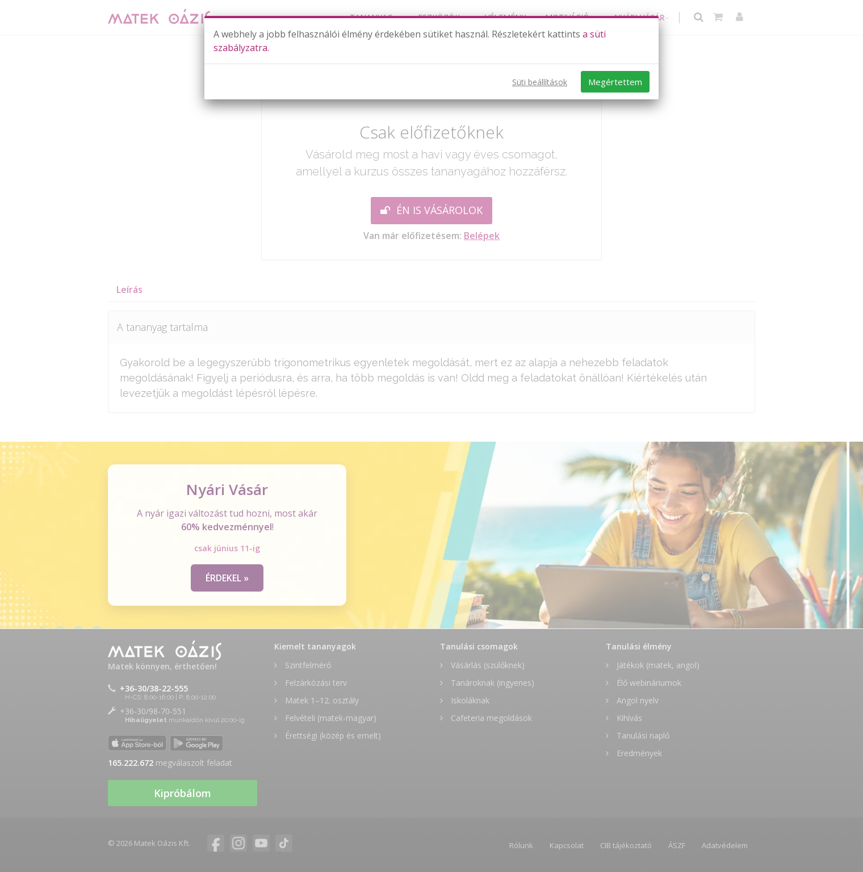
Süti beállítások (539, 82)
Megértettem (615, 81)
